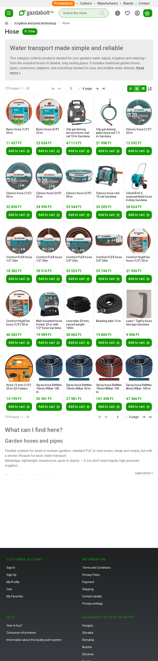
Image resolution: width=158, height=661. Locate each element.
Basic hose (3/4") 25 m (47, 131)
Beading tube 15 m (108, 321)
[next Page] (97, 89)
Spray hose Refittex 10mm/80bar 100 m (109, 388)
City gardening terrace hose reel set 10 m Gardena (78, 133)
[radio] (130, 88)
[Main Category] (6, 23)
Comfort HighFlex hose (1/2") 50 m (18, 322)
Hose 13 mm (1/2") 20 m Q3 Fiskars (18, 386)
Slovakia (87, 632)
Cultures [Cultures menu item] (86, 3)
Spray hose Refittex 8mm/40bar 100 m (139, 386)
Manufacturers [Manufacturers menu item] (107, 3)
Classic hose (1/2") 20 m (138, 131)
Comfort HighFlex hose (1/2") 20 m (138, 258)
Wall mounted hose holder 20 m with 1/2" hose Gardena (49, 324)
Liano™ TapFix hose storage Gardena (139, 322)
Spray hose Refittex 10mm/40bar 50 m (79, 386)
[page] (71, 89)
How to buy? (14, 625)
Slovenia (87, 654)
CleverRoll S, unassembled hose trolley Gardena (139, 196)
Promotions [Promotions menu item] (63, 3)
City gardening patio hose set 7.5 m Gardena (108, 133)
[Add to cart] (19, 151)
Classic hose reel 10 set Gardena (107, 194)
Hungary (87, 625)
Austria (87, 647)
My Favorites (15, 596)
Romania (88, 640)
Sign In (11, 567)
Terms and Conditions (96, 567)
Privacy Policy (91, 574)
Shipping (88, 589)
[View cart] (147, 13)
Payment (88, 582)
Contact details (92, 596)
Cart (9, 589)
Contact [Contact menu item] (144, 3)
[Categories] (9, 13)
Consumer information (21, 632)
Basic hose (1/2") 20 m (17, 131)
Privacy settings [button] (92, 603)
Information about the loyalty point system (34, 640)
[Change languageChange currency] (118, 13)
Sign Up (11, 574)
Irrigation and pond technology (35, 23)
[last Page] (103, 89)
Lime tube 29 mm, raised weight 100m (77, 324)
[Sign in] (137, 13)
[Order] (150, 88)
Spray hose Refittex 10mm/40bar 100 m (49, 388)
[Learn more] (143, 473)
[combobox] (84, 13)
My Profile (13, 582)
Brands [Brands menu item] (128, 3)
